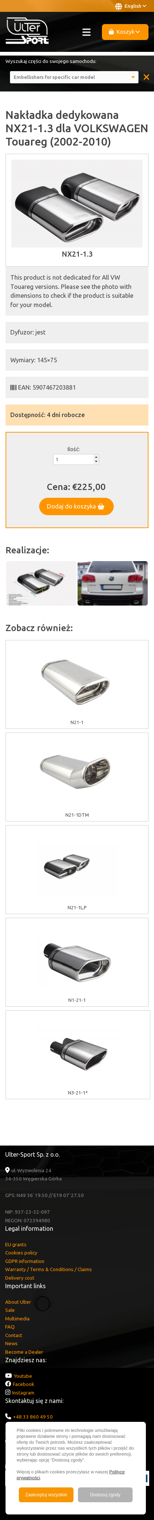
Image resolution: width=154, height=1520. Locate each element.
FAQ (10, 1327)
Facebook (23, 1384)
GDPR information (24, 1261)
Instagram (23, 1393)
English (130, 6)
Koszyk (124, 32)
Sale (10, 1310)
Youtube (23, 1376)
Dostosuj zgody (105, 1494)
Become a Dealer (24, 1352)
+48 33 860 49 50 (33, 1417)
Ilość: (73, 449)
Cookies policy (21, 1253)
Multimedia (17, 1318)
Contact (13, 1335)
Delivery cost (19, 1278)
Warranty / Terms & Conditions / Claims (48, 1269)
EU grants (16, 1244)
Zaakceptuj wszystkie (46, 1494)
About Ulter (18, 1302)
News (11, 1343)
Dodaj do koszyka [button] (76, 506)
